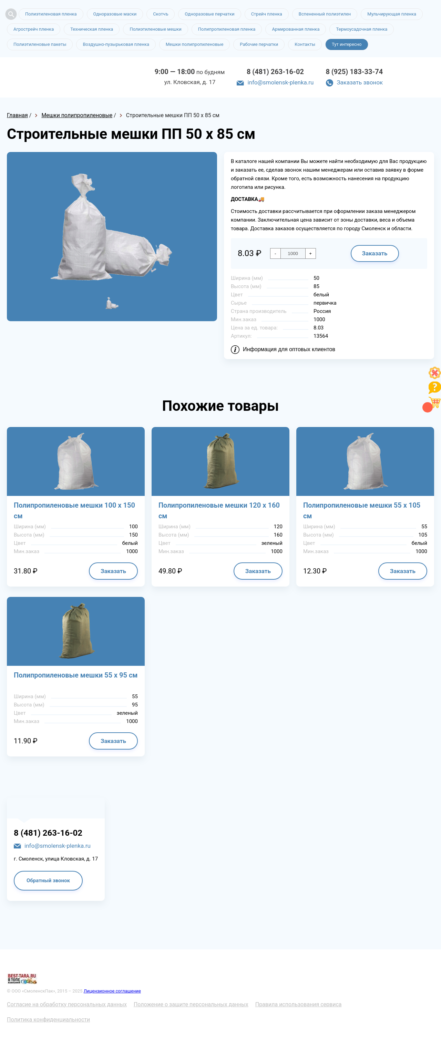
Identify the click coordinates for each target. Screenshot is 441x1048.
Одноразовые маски (115, 14)
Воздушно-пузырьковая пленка (116, 44)
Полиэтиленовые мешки (155, 29)
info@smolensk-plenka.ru (280, 82)
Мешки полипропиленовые (194, 44)
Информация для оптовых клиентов (289, 349)
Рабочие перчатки (259, 44)
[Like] (435, 377)
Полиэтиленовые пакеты (39, 44)
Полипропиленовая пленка (227, 29)
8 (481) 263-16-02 (275, 72)
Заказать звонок (360, 82)
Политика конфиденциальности (48, 1019)
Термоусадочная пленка (361, 29)
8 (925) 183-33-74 (354, 72)
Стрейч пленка (266, 14)
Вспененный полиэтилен (325, 14)
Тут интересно (346, 44)
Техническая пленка (91, 29)
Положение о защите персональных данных (191, 1004)
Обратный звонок (48, 880)
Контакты (305, 44)
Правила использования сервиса (298, 1004)
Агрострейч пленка (33, 29)
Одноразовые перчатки (209, 14)
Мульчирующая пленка (391, 14)
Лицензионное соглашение (112, 991)
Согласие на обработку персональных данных (67, 1004)
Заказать (374, 253)
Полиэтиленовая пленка (51, 14)
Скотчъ (160, 14)
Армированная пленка (295, 29)
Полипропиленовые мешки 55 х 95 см (76, 675)
